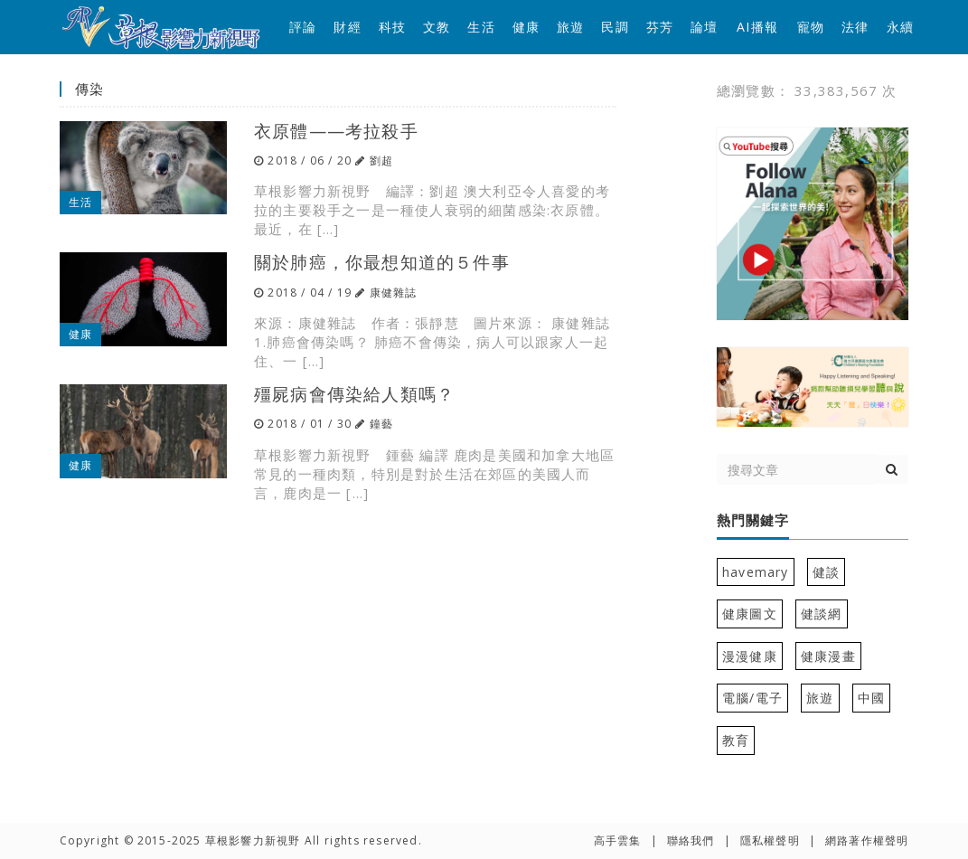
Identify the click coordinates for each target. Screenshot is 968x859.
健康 (526, 26)
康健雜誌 (394, 292)
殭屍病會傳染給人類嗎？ (354, 394)
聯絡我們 (691, 840)
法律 (855, 26)
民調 (614, 26)
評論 (302, 26)
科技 (392, 26)
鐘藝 (381, 423)
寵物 (810, 26)
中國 (871, 697)
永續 (900, 26)
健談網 (821, 613)
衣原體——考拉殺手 (336, 130)
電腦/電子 (752, 697)
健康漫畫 (828, 656)
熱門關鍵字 (753, 521)
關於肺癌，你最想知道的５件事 (382, 262)
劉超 (381, 160)
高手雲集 (618, 840)
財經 (347, 26)
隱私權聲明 (770, 840)
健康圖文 (749, 613)
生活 (480, 26)
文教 (436, 26)
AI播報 (757, 26)
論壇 (704, 26)
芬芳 (659, 26)
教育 (735, 740)
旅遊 (570, 26)
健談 (826, 572)
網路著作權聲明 (866, 840)
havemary (755, 572)
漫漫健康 (749, 656)
